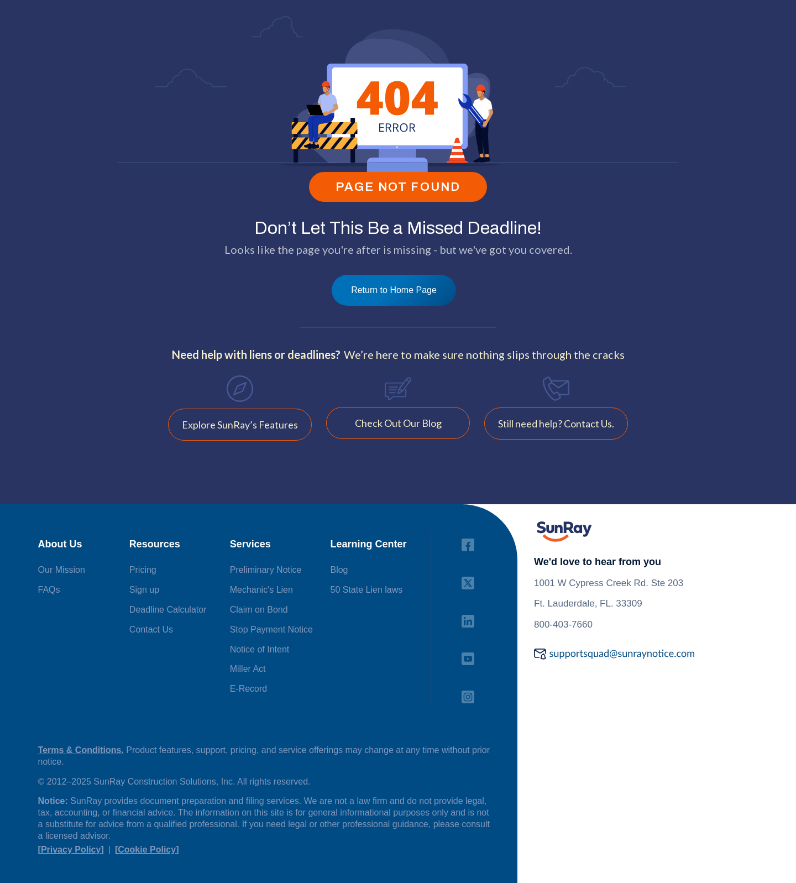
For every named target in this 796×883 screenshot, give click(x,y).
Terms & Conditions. (81, 750)
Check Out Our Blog (398, 423)
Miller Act (248, 668)
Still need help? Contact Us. (556, 423)
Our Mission (61, 569)
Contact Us (151, 629)
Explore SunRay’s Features (240, 425)
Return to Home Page (394, 290)
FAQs (49, 589)
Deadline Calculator (168, 609)
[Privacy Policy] (71, 849)
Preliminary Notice (266, 569)
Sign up (144, 589)
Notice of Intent (260, 649)
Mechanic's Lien (261, 589)
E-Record (249, 688)
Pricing (142, 569)
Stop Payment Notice (271, 629)
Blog (339, 569)
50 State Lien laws (366, 589)
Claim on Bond (259, 609)
